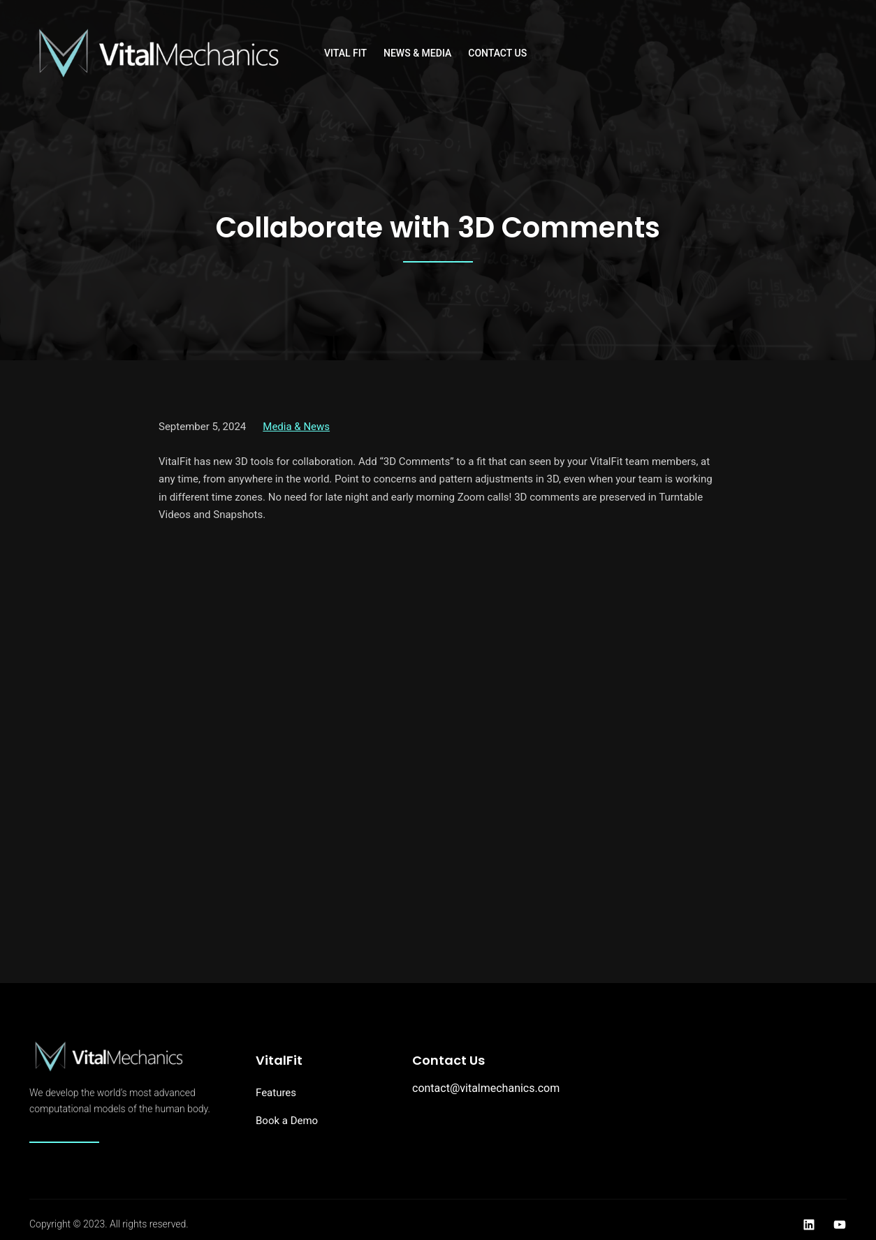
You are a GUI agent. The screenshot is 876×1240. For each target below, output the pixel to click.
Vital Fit (345, 53)
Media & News (296, 426)
